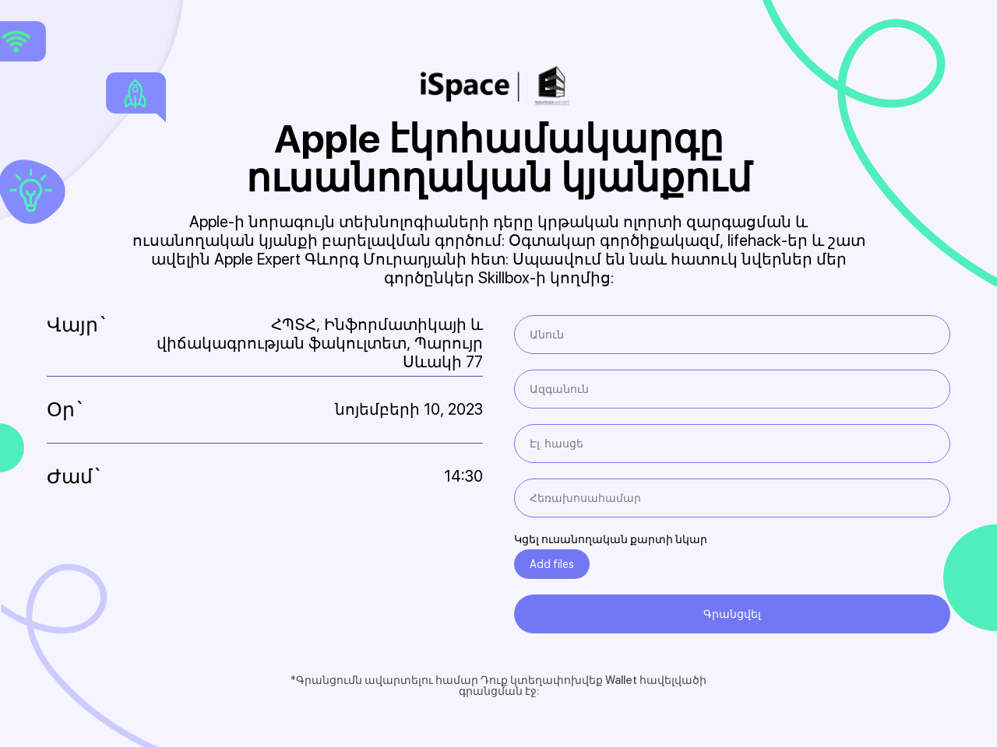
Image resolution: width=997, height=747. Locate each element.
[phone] (732, 498)
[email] (732, 443)
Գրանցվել (732, 614)
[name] (732, 334)
